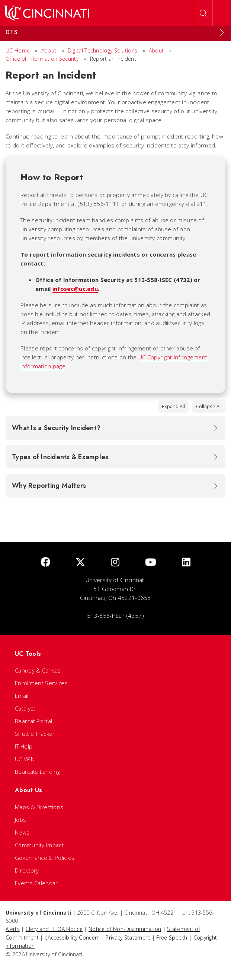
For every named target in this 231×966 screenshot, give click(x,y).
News (22, 832)
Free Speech (171, 937)
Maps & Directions (39, 807)
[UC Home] (46, 13)
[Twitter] (80, 562)
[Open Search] (203, 13)
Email (22, 695)
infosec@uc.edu (75, 288)
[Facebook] (45, 562)
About (49, 50)
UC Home (18, 50)
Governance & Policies (44, 857)
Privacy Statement (128, 937)
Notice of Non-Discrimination (125, 928)
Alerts (13, 928)
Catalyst (25, 708)
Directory (27, 870)
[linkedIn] (186, 562)
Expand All (173, 406)
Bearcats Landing (37, 771)
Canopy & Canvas (38, 670)
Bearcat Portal (33, 721)
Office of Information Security (42, 58)
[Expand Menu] (222, 32)
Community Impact (39, 845)
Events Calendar (36, 883)
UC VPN (25, 759)
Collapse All (209, 406)
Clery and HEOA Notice (54, 928)
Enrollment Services (41, 683)
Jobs (20, 819)
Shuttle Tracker (35, 733)
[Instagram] (115, 562)
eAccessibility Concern (72, 937)
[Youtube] (150, 562)
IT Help (23, 746)
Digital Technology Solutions (102, 50)
